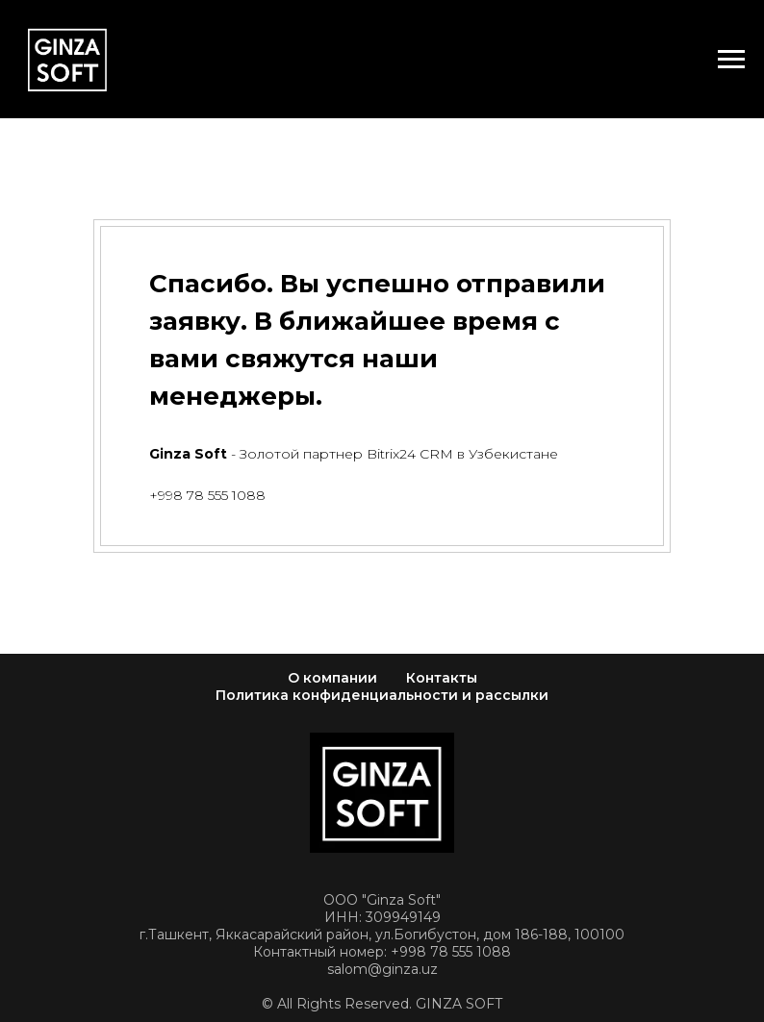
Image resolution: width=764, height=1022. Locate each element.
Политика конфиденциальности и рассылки (382, 695)
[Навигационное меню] (731, 59)
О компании (332, 677)
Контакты (441, 677)
